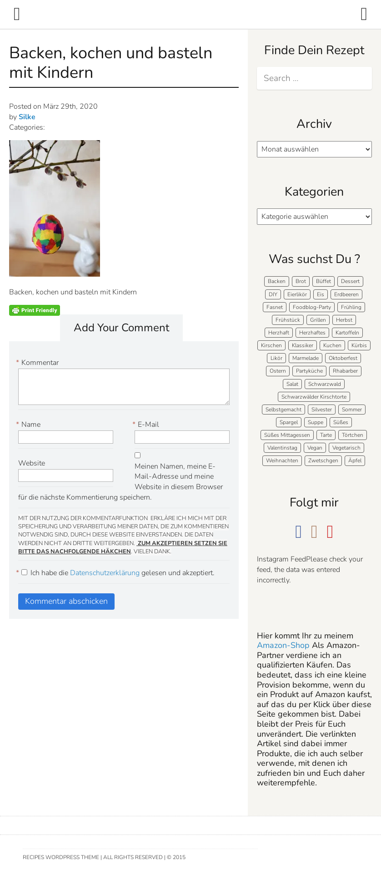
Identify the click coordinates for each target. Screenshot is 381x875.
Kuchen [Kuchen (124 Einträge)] (332, 345)
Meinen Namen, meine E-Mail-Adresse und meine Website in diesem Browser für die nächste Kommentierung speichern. (120, 482)
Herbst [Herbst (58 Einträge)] (344, 320)
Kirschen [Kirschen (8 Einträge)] (271, 345)
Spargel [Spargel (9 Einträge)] (289, 422)
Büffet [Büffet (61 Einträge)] (323, 281)
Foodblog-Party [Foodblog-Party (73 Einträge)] (312, 307)
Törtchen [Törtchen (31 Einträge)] (352, 435)
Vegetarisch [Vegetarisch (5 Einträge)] (346, 447)
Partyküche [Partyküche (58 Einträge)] (309, 370)
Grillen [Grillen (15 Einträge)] (318, 320)
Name (29, 425)
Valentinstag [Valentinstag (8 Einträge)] (282, 447)
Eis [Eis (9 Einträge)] (320, 294)
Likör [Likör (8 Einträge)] (276, 358)
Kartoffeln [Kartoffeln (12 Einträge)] (347, 332)
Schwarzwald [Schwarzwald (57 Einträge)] (324, 384)
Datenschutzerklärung (105, 573)
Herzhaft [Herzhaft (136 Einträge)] (278, 332)
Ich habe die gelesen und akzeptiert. (116, 573)
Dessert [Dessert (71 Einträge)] (350, 281)
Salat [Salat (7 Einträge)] (292, 384)
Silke (27, 117)
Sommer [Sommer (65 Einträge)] (352, 409)
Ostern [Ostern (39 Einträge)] (278, 370)
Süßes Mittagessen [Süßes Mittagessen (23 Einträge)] (287, 435)
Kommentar (38, 363)
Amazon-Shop (283, 645)
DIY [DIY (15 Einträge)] (273, 294)
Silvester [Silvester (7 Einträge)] (321, 409)
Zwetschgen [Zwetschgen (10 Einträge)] (323, 460)
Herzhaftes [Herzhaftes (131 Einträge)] (312, 332)
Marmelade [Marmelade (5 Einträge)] (305, 358)
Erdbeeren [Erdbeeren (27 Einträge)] (346, 294)
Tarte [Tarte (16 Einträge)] (326, 435)
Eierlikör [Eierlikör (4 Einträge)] (297, 294)
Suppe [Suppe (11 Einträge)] (315, 422)
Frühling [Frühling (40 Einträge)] (351, 307)
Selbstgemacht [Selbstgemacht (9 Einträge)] (283, 409)
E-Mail (147, 425)
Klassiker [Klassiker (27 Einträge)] (302, 345)
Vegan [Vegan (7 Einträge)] (314, 447)
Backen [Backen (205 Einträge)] (277, 281)
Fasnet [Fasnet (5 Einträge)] (274, 307)
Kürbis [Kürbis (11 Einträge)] (359, 345)
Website (31, 463)
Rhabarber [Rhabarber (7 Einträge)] (345, 370)
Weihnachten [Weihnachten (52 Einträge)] (282, 460)
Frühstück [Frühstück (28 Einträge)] (288, 320)
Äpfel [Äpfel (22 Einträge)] (354, 460)
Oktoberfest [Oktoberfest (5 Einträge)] (343, 358)
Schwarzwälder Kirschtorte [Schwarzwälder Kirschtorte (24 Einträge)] (313, 396)
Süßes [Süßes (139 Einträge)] (340, 422)
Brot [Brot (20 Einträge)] (301, 281)
